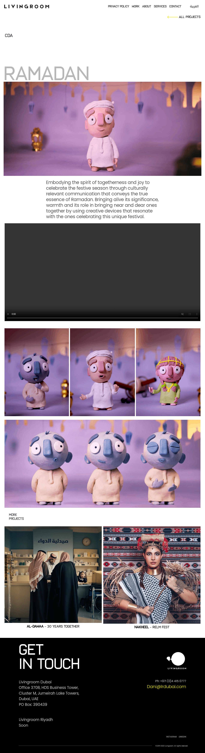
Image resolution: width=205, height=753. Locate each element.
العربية (194, 6)
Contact (175, 6)
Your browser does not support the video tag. (102, 272)
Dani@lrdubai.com (166, 687)
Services (160, 6)
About (146, 6)
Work (136, 6)
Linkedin (182, 736)
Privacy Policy (118, 6)
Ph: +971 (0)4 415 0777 (170, 681)
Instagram (171, 736)
